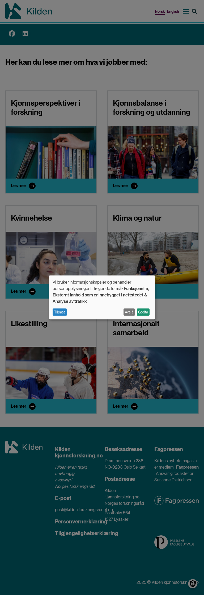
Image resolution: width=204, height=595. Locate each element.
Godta (143, 312)
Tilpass (60, 312)
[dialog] (102, 297)
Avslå (129, 312)
